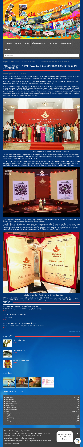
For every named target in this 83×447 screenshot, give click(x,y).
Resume (75, 331)
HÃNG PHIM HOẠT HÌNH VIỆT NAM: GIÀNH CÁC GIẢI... (20, 323)
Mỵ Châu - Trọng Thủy (21, 361)
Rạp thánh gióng (66, 43)
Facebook (77, 433)
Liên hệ (7, 49)
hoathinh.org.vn (14, 438)
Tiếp (79, 331)
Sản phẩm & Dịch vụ (39, 43)
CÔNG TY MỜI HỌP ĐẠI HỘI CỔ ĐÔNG (14, 315)
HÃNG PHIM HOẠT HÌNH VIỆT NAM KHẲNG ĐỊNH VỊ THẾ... (21, 306)
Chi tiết (4, 310)
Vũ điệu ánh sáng (19, 340)
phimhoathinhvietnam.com (27, 438)
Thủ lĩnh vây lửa (19, 350)
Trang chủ (8, 43)
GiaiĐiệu (16, 443)
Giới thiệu (18, 43)
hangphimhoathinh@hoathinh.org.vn (40, 440)
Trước (71, 331)
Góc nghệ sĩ (53, 43)
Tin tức (26, 43)
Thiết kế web (7, 443)
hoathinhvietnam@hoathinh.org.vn (18, 440)
